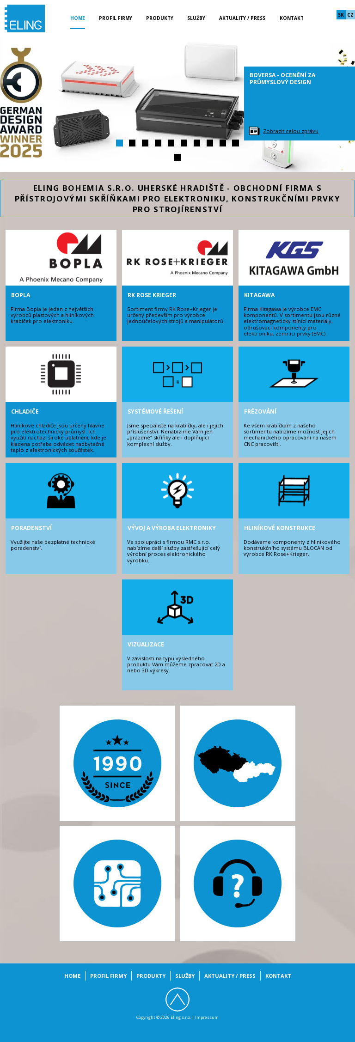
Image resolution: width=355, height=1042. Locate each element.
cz (350, 15)
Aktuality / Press (242, 18)
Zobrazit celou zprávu (290, 131)
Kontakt (292, 18)
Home (77, 18)
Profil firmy (115, 18)
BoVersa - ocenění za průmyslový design (282, 78)
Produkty (159, 18)
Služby (196, 18)
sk (341, 15)
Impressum (207, 1017)
